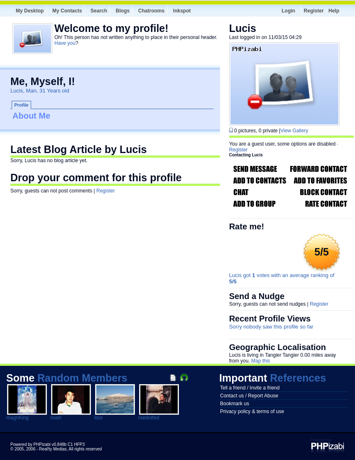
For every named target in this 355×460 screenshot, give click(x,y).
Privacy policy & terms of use (252, 411)
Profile (22, 104)
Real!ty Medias (52, 449)
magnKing (17, 418)
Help (333, 11)
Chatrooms (151, 11)
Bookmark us (234, 403)
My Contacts (67, 11)
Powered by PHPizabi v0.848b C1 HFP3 (47, 444)
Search (99, 11)
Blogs (123, 11)
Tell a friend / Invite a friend (249, 388)
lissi (98, 418)
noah (55, 418)
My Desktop (30, 11)
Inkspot (182, 11)
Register (314, 11)
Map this (260, 361)
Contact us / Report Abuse (249, 396)
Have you (65, 43)
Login (288, 11)
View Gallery (294, 131)
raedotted (148, 418)
